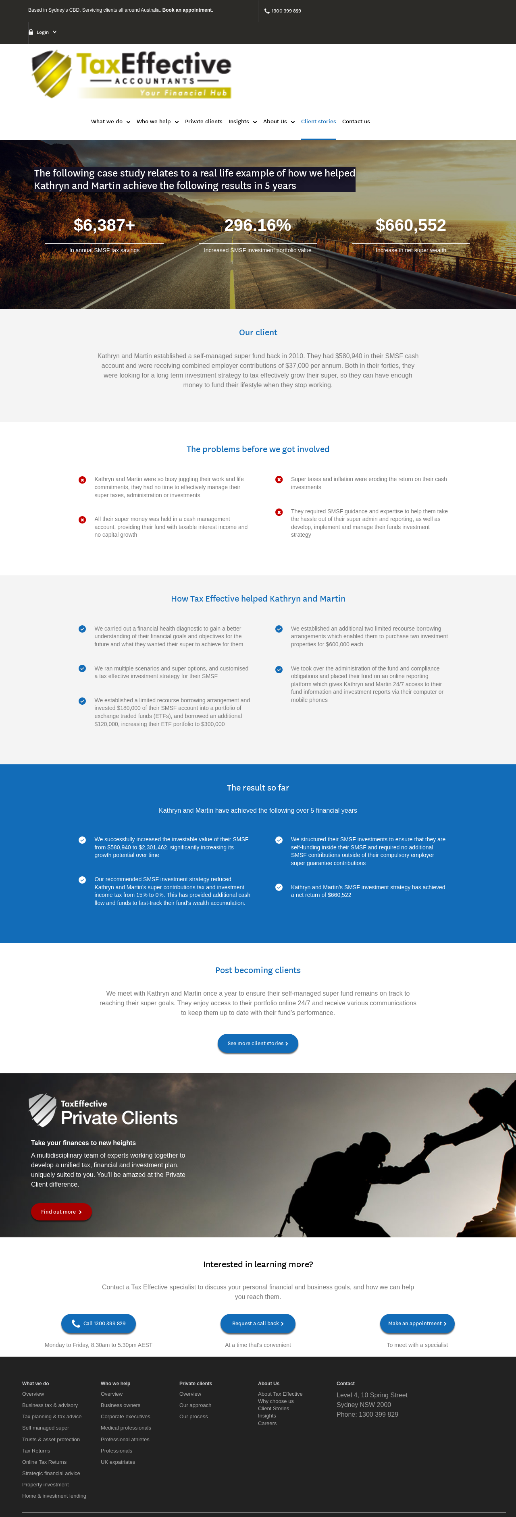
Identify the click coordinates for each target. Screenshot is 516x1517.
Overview (33, 1331)
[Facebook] (25, 1486)
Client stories (436, 39)
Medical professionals (126, 1364)
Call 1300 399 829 (97, 1260)
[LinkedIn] (37, 1486)
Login (397, 10)
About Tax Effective (280, 1331)
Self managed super (45, 1364)
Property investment (45, 1421)
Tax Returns (36, 1387)
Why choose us (276, 1338)
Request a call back (258, 1260)
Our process (193, 1353)
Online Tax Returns (44, 1399)
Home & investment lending (54, 1433)
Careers (267, 1360)
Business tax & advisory (50, 1342)
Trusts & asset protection (51, 1376)
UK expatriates (118, 1399)
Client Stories (273, 1345)
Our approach (195, 1342)
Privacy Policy (488, 1494)
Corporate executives (125, 1353)
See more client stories (258, 972)
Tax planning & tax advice (51, 1353)
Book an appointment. (187, 10)
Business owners (120, 1342)
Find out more (95, 1144)
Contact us (474, 39)
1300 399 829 (286, 11)
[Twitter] (51, 1486)
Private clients (321, 39)
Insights (267, 1352)
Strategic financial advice (51, 1410)
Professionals (116, 1387)
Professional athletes (125, 1376)
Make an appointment (419, 1260)
